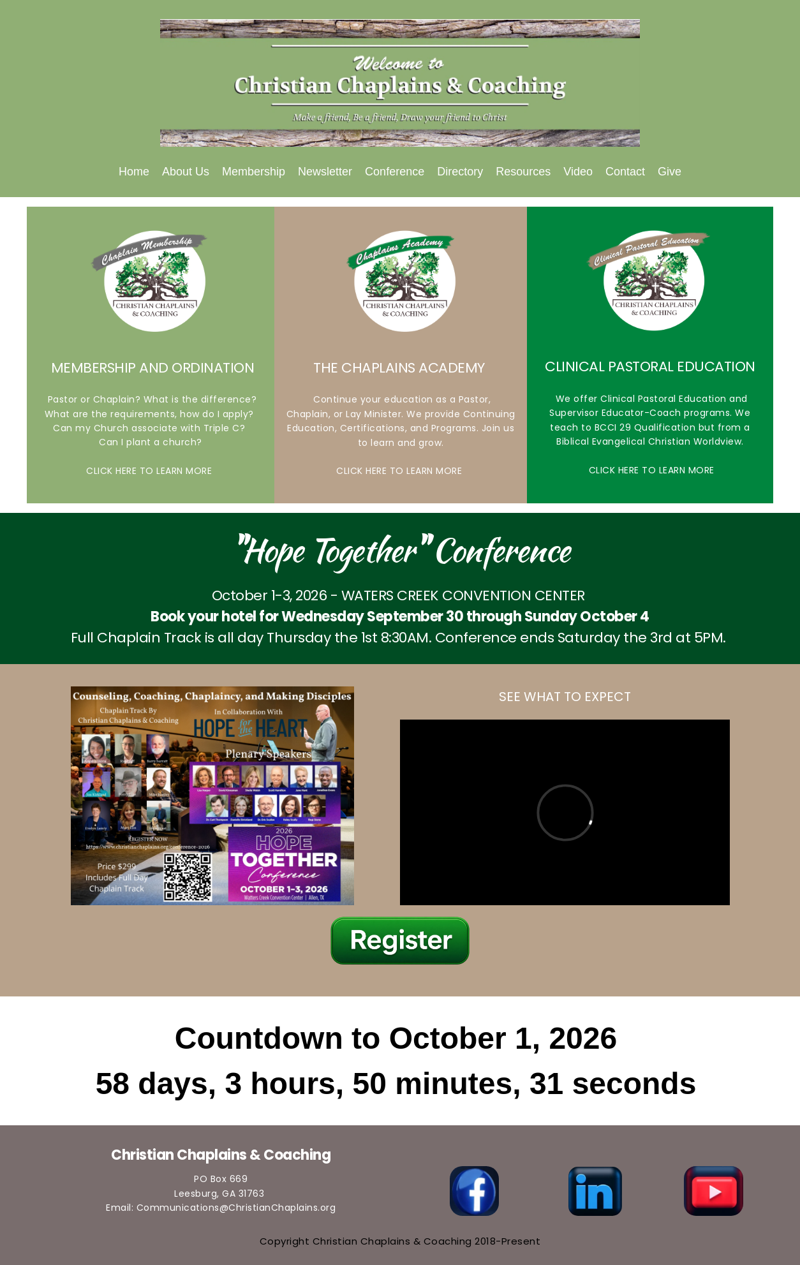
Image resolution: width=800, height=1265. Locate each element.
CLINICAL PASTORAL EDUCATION (650, 366)
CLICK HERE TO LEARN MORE (150, 470)
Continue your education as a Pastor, (401, 399)
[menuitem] (133, 172)
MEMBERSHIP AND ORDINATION (150, 368)
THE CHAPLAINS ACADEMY (400, 368)
